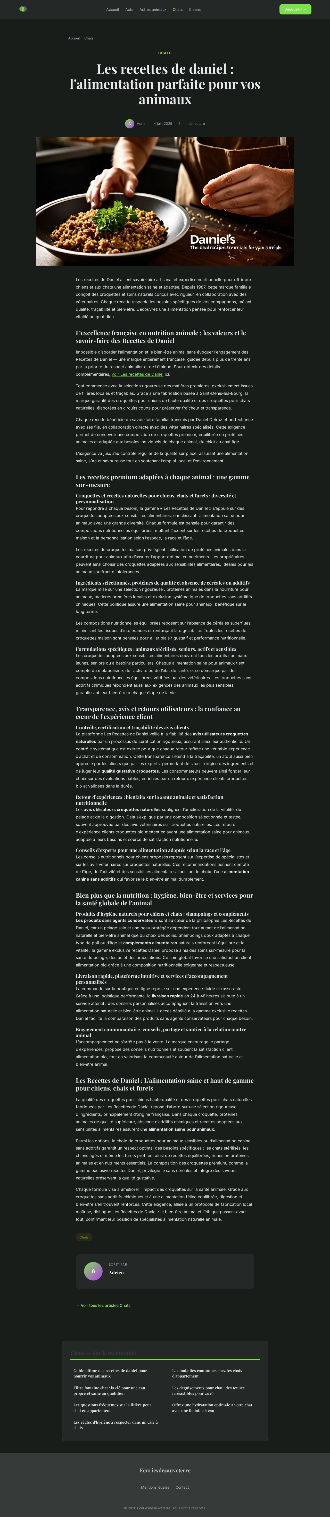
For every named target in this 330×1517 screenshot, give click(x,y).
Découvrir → (295, 9)
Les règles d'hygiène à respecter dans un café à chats (115, 1425)
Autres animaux (153, 9)
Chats (178, 9)
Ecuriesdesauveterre (165, 1470)
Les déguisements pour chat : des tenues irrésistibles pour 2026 (208, 1390)
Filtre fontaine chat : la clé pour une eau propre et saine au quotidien (109, 1390)
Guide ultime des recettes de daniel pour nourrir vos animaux (110, 1373)
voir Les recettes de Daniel (137, 374)
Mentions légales (155, 1487)
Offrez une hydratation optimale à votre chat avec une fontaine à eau (212, 1407)
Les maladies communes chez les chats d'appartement (207, 1373)
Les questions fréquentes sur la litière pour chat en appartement (112, 1407)
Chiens (195, 9)
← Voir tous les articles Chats (103, 1305)
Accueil (112, 9)
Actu (129, 9)
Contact (182, 1487)
